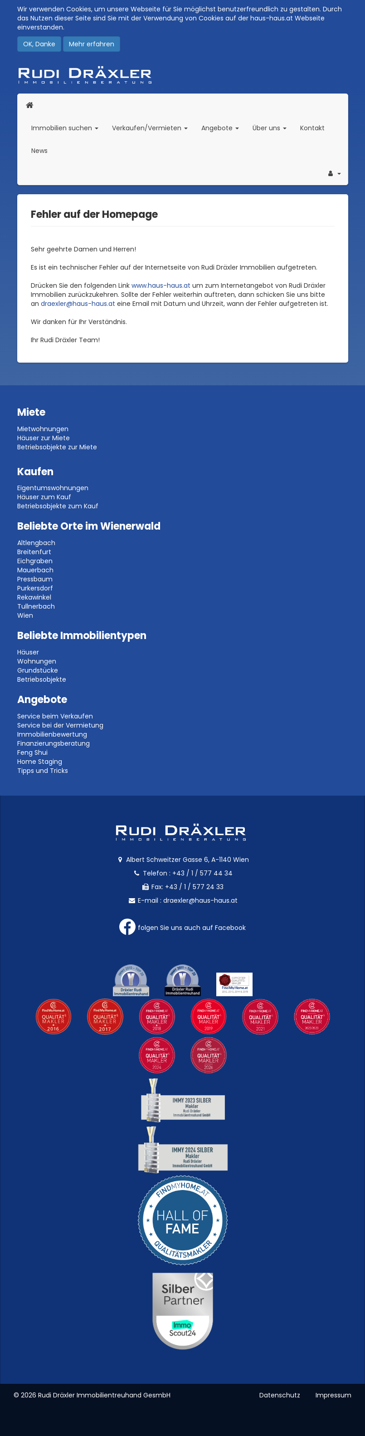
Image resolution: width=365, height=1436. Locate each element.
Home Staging (39, 761)
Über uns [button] (273, 128)
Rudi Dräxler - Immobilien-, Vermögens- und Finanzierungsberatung (182, 74)
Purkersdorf (35, 588)
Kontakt (312, 128)
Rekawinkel (34, 597)
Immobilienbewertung (52, 734)
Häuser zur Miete (43, 438)
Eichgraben (35, 561)
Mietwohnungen (42, 428)
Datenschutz (279, 1395)
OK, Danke (39, 44)
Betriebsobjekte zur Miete (57, 447)
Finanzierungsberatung (53, 743)
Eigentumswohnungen (52, 487)
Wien (25, 615)
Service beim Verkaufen (55, 716)
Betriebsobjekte (41, 679)
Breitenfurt (34, 551)
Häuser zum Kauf (44, 497)
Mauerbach (35, 570)
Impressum (333, 1395)
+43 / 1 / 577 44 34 (202, 873)
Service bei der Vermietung (60, 725)
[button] (334, 173)
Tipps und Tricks (42, 770)
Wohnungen (36, 661)
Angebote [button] (220, 128)
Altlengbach (36, 542)
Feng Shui (32, 752)
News (39, 150)
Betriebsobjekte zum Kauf (57, 506)
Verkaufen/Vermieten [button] (153, 128)
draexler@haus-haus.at (78, 303)
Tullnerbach (36, 606)
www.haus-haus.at (160, 285)
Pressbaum (35, 579)
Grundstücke (37, 670)
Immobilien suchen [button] (68, 128)
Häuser (28, 652)
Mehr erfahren (91, 44)
